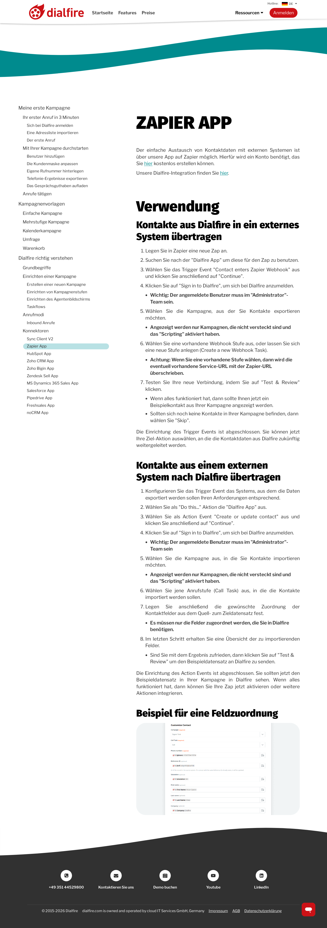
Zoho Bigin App (40, 368)
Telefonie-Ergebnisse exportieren (57, 178)
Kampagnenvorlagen (41, 204)
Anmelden (283, 12)
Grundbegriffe (37, 267)
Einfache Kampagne (42, 213)
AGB (236, 911)
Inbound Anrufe (41, 323)
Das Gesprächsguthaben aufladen (57, 186)
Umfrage (31, 239)
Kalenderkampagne (42, 230)
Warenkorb (34, 248)
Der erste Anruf (41, 140)
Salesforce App (40, 390)
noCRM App (37, 412)
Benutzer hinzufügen (45, 156)
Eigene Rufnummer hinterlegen (55, 171)
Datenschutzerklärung (263, 911)
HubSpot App (39, 353)
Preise (148, 12)
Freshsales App (40, 405)
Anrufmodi (33, 314)
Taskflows (36, 306)
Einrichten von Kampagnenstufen (57, 292)
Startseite (102, 12)
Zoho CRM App (40, 361)
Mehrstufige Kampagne (46, 222)
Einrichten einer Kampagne (49, 276)
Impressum (218, 911)
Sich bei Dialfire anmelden (50, 125)
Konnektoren (36, 330)
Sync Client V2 (40, 339)
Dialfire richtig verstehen (45, 258)
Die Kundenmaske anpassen (52, 164)
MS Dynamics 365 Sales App (52, 383)
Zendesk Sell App (42, 376)
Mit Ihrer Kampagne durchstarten (55, 148)
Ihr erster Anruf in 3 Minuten (51, 117)
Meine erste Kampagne (44, 108)
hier (148, 163)
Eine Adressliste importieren (52, 132)
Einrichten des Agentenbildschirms (58, 299)
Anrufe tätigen (37, 193)
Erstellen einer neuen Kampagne (56, 284)
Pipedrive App (39, 398)
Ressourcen (250, 12)
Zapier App (37, 346)
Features (127, 12)
